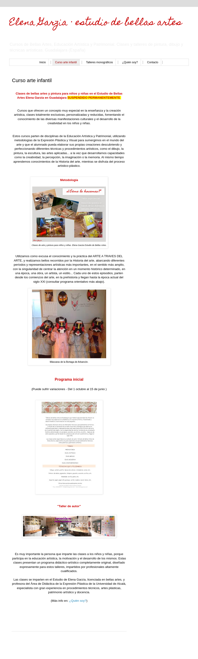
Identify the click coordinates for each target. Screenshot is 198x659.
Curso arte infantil (66, 62)
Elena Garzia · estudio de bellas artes (95, 23)
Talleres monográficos (99, 62)
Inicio (42, 62)
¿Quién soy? (130, 62)
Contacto (152, 62)
